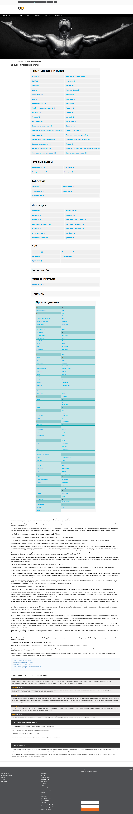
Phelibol (43, 792)
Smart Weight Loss (46, 798)
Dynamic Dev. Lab (46, 790)
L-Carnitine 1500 (45, 777)
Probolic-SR (44, 796)
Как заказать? (7, 15)
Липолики (50, 2)
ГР (45, 2)
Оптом (47, 15)
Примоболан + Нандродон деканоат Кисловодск (28, 666)
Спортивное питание (24, 2)
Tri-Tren (43, 775)
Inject (42, 2)
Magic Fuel (44, 773)
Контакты (58, 15)
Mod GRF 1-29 (45, 779)
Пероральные (35, 2)
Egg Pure (43, 802)
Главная (3, 770)
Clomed (43, 794)
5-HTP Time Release (46, 785)
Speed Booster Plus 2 (47, 805)
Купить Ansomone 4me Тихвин (23, 660)
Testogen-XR (44, 788)
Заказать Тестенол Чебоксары (23, 664)
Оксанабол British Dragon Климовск (24, 662)
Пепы (55, 2)
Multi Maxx (44, 781)
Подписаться (90, 810)
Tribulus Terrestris (46, 809)
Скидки (37, 15)
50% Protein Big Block (47, 807)
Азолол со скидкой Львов (21, 668)
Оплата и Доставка (23, 15)
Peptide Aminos (45, 800)
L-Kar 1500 (44, 783)
